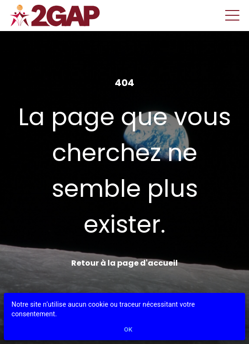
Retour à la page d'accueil (124, 263)
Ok (128, 329)
